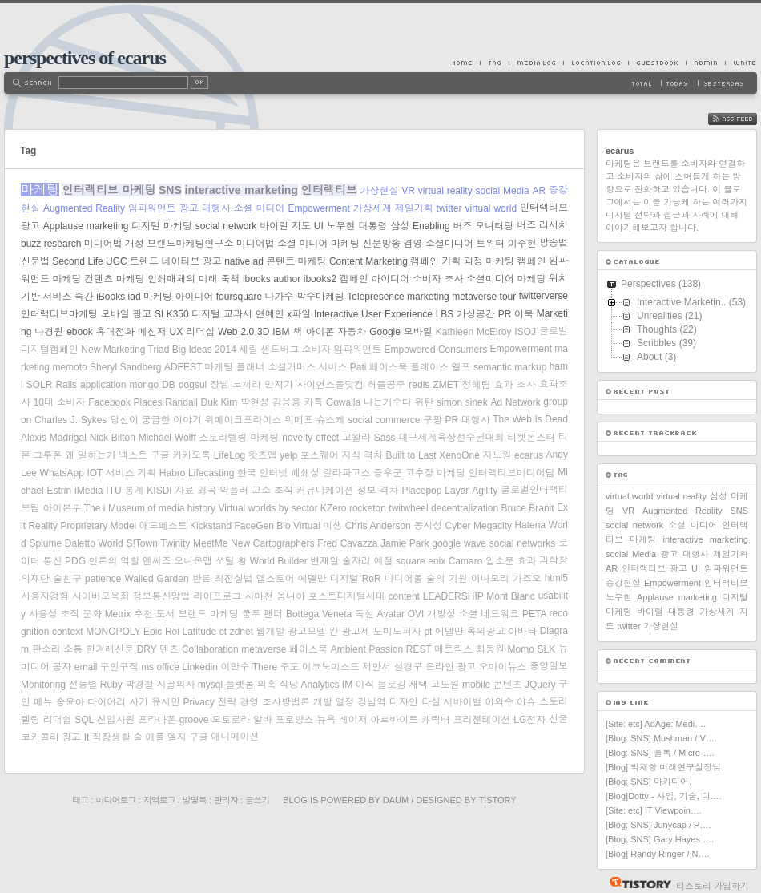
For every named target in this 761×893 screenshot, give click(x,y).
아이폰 (319, 331)
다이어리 (106, 702)
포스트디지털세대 (346, 596)
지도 (301, 226)
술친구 (67, 578)
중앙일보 (548, 666)
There (264, 667)
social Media (502, 190)
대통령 (372, 226)
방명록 (195, 800)
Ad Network (515, 402)
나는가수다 (388, 402)
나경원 (48, 331)
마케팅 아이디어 (178, 296)
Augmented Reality (84, 208)
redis (419, 384)
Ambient (348, 649)
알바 (262, 719)
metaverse (263, 649)
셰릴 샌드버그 (269, 349)
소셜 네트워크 (489, 614)
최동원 (490, 649)
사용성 (43, 614)
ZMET (445, 384)
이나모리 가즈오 (506, 578)
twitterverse (543, 295)
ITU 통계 (124, 490)
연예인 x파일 (284, 314)
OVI (416, 614)
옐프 (461, 367)
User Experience (397, 314)
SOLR (39, 384)
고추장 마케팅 (435, 473)
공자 (61, 667)
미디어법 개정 (114, 243)
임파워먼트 (152, 208)
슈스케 (330, 420)
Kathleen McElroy (474, 331)
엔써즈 (157, 561)
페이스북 (308, 649)
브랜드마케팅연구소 (190, 243)
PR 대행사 (467, 420)
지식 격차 (362, 455)
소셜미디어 (449, 243)
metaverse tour (484, 296)
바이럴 (274, 226)
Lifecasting (211, 473)
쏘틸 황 (231, 561)
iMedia (88, 490)
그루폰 (48, 455)
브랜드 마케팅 (208, 614)
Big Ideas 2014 (204, 349)
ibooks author (271, 279)
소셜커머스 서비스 (307, 367)
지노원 (496, 455)
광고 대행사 (205, 208)
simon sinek (462, 402)
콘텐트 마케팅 (296, 261)
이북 (524, 314)
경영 (249, 702)
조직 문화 (81, 614)
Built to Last (411, 455)
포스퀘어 (319, 455)
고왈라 (356, 437)
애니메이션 (235, 736)
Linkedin (200, 667)
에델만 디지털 (328, 578)
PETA (534, 614)
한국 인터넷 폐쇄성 (278, 473)
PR (505, 314)
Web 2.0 (236, 331)
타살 (431, 702)
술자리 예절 (367, 561)
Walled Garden (156, 578)
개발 (322, 702)
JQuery (540, 684)
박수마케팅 (320, 296)
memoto (69, 367)
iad (134, 296)
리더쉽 (57, 719)
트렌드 (144, 261)
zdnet (241, 631)
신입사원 (116, 719)
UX (176, 331)
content (404, 596)
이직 (365, 684)
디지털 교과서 (221, 314)
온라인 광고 (450, 667)
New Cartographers (272, 543)
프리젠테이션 (482, 719)
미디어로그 (116, 800)
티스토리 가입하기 (712, 886)
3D (263, 331)
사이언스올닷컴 (330, 384)
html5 (556, 578)
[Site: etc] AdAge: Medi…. (656, 724)
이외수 (499, 702)
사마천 (258, 596)
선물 (558, 719)
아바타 (522, 631)
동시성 (427, 525)
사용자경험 (45, 596)
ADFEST (183, 367)
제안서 (376, 667)
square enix (420, 561)
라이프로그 (217, 596)
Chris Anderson (378, 525)
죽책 (230, 279)
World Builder (279, 561)
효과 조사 (515, 384)
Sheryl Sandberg (125, 367)
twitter (449, 208)
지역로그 (159, 800)
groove (194, 719)
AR (539, 190)
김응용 (286, 402)
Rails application (90, 384)
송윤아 (70, 702)
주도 (289, 667)
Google (385, 331)
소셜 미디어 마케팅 (318, 243)
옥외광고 (486, 631)
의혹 (266, 684)
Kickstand (211, 525)
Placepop (421, 490)
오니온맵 (193, 561)
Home (466, 62)
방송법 (553, 243)
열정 (345, 702)
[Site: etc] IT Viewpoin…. (654, 810)
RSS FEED (744, 119)
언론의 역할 (114, 561)
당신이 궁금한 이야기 (156, 420)
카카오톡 (191, 455)
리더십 (200, 331)
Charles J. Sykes (70, 420)
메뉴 (43, 702)
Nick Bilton (112, 437)
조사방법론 (286, 702)
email (86, 667)
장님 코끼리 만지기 (251, 384)
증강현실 (623, 583)
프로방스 (294, 719)
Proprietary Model (99, 525)
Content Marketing (368, 261)
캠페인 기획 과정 (446, 261)
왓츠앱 (262, 455)
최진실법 (234, 578)
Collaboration (210, 649)
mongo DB (152, 384)
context (67, 631)
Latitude (200, 631)
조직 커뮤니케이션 (314, 490)
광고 (71, 737)
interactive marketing (241, 190)
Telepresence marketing (398, 296)
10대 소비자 (60, 402)
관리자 (226, 800)
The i (95, 508)
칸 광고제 (350, 631)
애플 (154, 737)
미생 (332, 525)
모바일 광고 (126, 314)
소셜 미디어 (259, 208)
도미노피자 (397, 631)
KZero (333, 508)
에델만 (449, 631)
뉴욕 (326, 719)
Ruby (111, 684)
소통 (73, 649)
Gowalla (343, 402)
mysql (210, 684)
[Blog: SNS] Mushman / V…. (661, 738)
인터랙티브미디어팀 (512, 473)
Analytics (319, 684)
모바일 (418, 331)
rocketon (367, 508)
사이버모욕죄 (101, 596)
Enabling (431, 226)
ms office (160, 667)
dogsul (193, 384)
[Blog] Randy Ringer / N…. (658, 854)
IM (347, 684)
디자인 (403, 702)
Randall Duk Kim (201, 402)
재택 (418, 684)
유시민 (165, 702)
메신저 (152, 331)
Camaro (466, 561)
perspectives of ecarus (85, 57)
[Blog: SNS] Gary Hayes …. (660, 839)
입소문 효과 (511, 561)
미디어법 (255, 243)
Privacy (199, 702)
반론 (201, 578)
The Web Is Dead (530, 419)
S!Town (141, 543)
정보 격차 (378, 490)
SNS (170, 190)
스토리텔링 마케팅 (239, 437)
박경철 (139, 684)
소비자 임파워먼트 (341, 349)
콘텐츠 (507, 684)
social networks (522, 543)
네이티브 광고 (191, 261)
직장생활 (111, 737)
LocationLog (595, 62)
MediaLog (536, 62)
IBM (280, 331)
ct (223, 631)
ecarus (528, 455)
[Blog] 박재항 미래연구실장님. (664, 767)
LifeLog (229, 455)
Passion (385, 649)
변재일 (324, 561)
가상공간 (476, 314)
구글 (198, 737)
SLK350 (172, 314)
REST (419, 649)
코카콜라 (40, 737)
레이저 (353, 719)
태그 (80, 800)
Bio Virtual (298, 525)
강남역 (371, 702)
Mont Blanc (510, 596)
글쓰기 (257, 800)
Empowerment (318, 208)
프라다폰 (157, 719)
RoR (371, 578)
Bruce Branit (527, 508)
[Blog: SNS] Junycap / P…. (658, 825)
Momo (521, 649)
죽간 (84, 296)
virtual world (491, 208)
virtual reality (445, 190)
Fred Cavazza (347, 543)
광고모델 (307, 631)
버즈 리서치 (542, 225)
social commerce (384, 420)
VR (408, 190)
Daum (396, 800)
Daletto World (94, 543)
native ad (244, 261)
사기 (138, 702)
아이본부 (61, 508)
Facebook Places (125, 402)
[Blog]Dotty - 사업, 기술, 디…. (664, 796)
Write (741, 62)
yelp (288, 455)
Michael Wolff (167, 437)
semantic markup (509, 367)
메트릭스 (453, 649)
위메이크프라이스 (243, 420)
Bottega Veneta (319, 614)
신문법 (35, 261)
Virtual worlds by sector (267, 508)
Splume (45, 543)
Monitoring (43, 684)
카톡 (313, 402)
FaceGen (254, 525)
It (87, 737)
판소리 (46, 649)
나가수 (279, 296)
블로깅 (391, 684)
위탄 (423, 402)
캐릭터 (435, 719)
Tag (494, 62)
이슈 (526, 702)
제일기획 (414, 208)
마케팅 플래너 (234, 367)
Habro (172, 473)
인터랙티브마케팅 (59, 314)
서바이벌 (463, 702)
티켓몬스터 (531, 437)
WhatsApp (62, 473)
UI (319, 226)
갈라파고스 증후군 (363, 473)
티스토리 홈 (636, 882)
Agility (484, 490)
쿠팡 (432, 420)
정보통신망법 (162, 596)
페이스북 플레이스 (409, 367)
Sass (385, 437)
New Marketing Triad (125, 349)
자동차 (351, 331)
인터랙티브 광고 (654, 568)
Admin (705, 62)
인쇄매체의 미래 (182, 279)
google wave (459, 543)
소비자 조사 (438, 279)
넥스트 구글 (144, 455)
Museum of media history (161, 508)
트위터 (490, 243)
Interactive (336, 314)
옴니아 (290, 596)
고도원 (445, 684)
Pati (358, 367)
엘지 (177, 737)
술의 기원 (447, 578)
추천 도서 (154, 614)
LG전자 (529, 719)
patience (103, 578)
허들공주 (386, 384)
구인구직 (119, 667)
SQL (84, 719)
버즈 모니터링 (483, 226)
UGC (116, 261)
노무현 (341, 226)
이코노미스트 (331, 667)
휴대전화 (115, 331)
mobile (476, 684)
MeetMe (210, 543)
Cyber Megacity (478, 525)
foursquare (239, 296)
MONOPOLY (113, 631)
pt (428, 631)
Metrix (118, 614)
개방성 (441, 614)
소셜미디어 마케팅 (506, 279)
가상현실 (379, 190)
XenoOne (459, 455)
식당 (288, 684)
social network (226, 226)
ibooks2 (320, 279)
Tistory (497, 800)
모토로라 (230, 719)
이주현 (522, 243)
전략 (227, 702)
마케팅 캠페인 (515, 261)
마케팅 (40, 189)
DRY (147, 649)
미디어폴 (404, 578)
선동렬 (82, 684)
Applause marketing (86, 226)
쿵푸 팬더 (263, 614)
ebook (79, 331)
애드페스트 (163, 525)
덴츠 (169, 649)
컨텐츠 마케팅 (114, 279)
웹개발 (270, 631)
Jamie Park (404, 543)
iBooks (110, 296)
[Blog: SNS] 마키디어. (648, 781)
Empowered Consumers (436, 349)
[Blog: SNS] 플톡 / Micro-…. (660, 753)
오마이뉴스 (503, 667)
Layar (457, 490)
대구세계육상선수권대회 (451, 437)
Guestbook (657, 62)
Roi (172, 631)
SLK (547, 649)
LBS (445, 314)
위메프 (298, 420)
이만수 (234, 667)
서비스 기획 (131, 473)
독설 (364, 614)
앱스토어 (275, 578)
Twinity (176, 543)
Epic (152, 631)
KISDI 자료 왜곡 (181, 490)
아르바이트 (394, 719)
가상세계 (372, 208)
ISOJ (525, 331)
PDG (75, 561)
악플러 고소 (245, 490)
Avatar (391, 614)
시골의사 (175, 684)
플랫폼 (239, 684)
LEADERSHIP (453, 596)
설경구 (408, 667)
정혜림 (476, 384)
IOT (95, 473)
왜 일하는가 (90, 455)
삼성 (399, 226)
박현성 (254, 402)
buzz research (51, 243)
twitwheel (408, 508)
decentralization (464, 508)
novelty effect (310, 437)
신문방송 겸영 (392, 243)
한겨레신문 (110, 649)
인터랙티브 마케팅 (108, 190)
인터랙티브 (329, 190)
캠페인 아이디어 (375, 279)
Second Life (77, 261)
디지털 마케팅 (161, 226)
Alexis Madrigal (54, 437)
